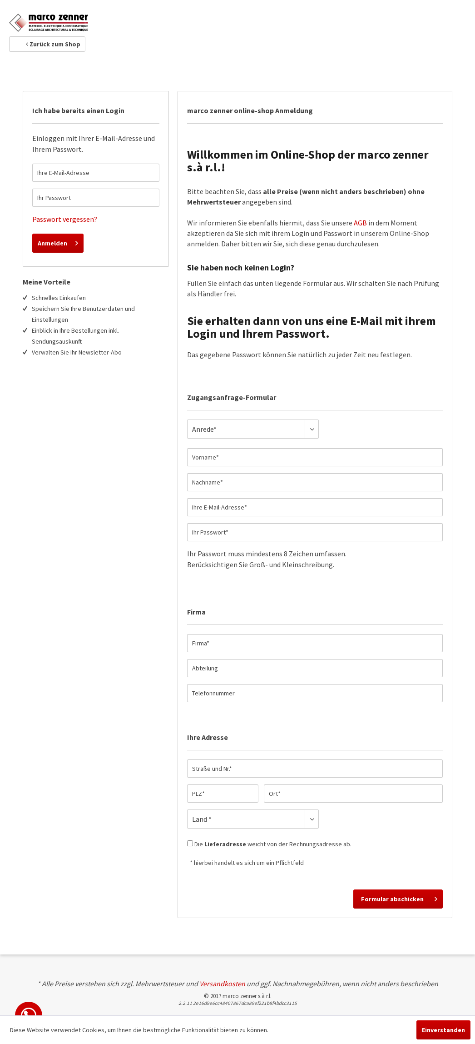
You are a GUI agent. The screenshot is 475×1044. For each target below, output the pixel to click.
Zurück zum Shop (53, 44)
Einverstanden (443, 1030)
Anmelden (58, 241)
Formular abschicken (399, 897)
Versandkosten (222, 983)
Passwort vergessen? (64, 219)
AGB (360, 222)
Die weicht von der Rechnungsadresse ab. (272, 844)
